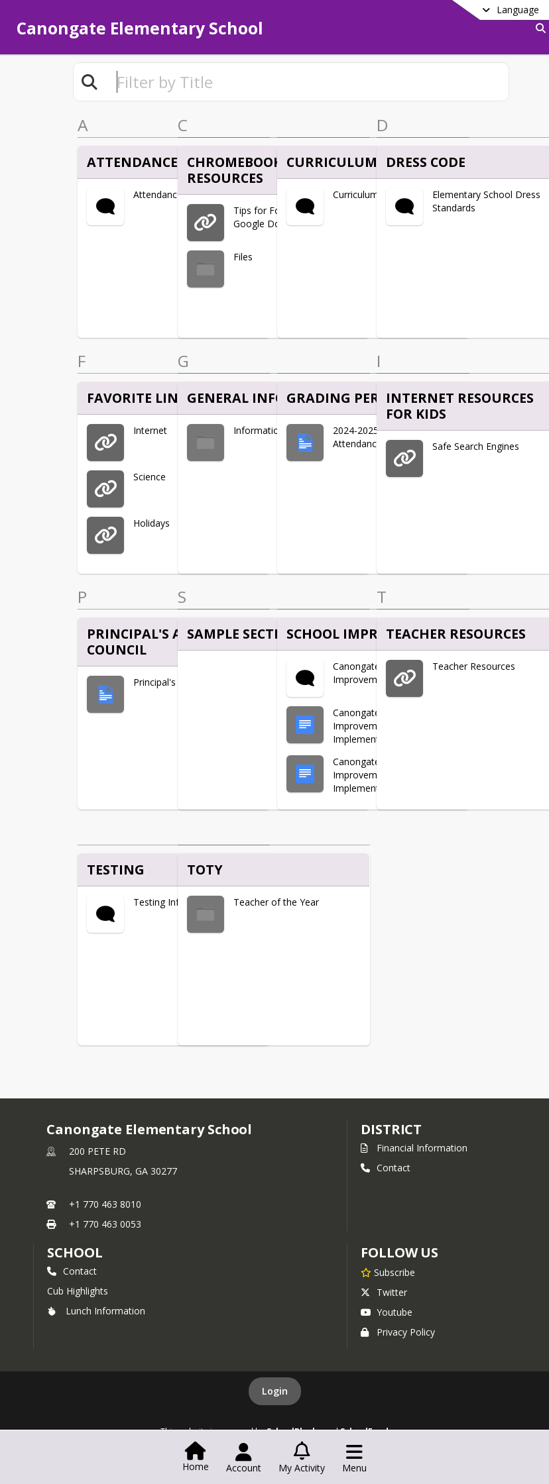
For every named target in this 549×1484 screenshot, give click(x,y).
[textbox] (307, 81)
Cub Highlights (77, 1291)
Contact (385, 1167)
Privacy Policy (398, 1332)
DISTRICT (391, 1129)
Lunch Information (96, 1310)
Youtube (386, 1312)
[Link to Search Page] (538, 28)
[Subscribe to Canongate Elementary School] (388, 1272)
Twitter (384, 1292)
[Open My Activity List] (301, 1458)
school (74, 1252)
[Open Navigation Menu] (354, 1458)
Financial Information (414, 1147)
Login (275, 1391)
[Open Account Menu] (243, 1458)
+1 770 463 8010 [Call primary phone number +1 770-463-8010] (105, 1204)
